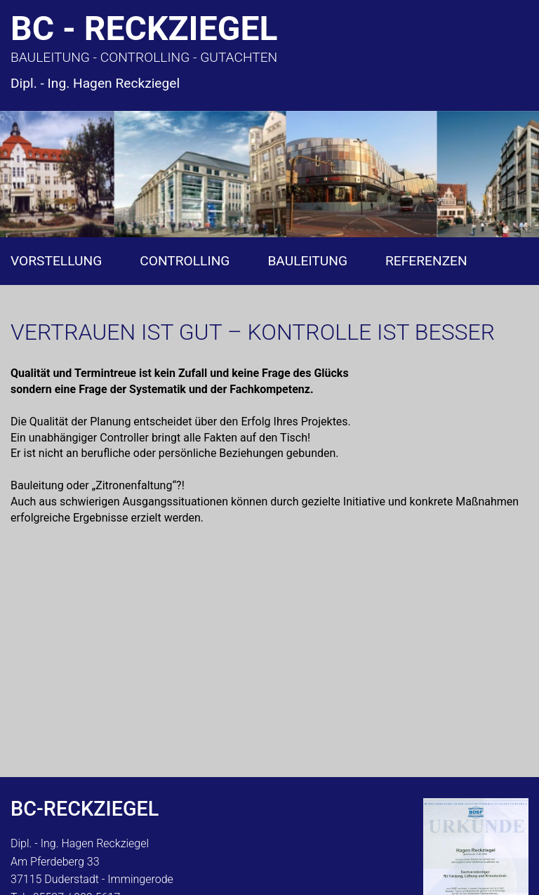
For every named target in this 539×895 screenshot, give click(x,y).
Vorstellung (56, 261)
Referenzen (426, 261)
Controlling (184, 261)
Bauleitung (307, 261)
